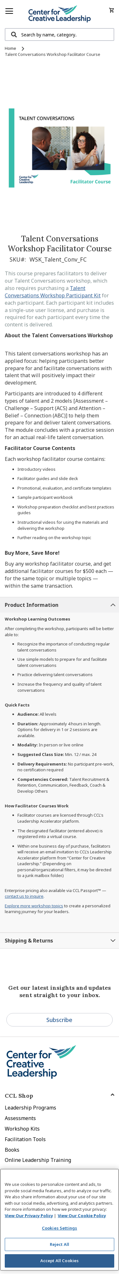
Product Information (31, 604)
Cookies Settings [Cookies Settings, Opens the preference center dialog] (59, 1228)
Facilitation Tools (25, 1139)
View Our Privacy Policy (29, 1215)
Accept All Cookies (59, 1260)
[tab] (59, 605)
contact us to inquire (24, 896)
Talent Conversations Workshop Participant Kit (53, 292)
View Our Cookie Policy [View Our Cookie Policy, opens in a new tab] (82, 1215)
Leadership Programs (30, 1107)
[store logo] (59, 14)
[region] (59, 1220)
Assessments (20, 1118)
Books (12, 1149)
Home (10, 48)
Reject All (59, 1244)
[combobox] (59, 34)
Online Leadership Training (38, 1159)
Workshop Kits (22, 1128)
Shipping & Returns (29, 940)
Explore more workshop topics (34, 906)
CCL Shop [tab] (19, 1095)
